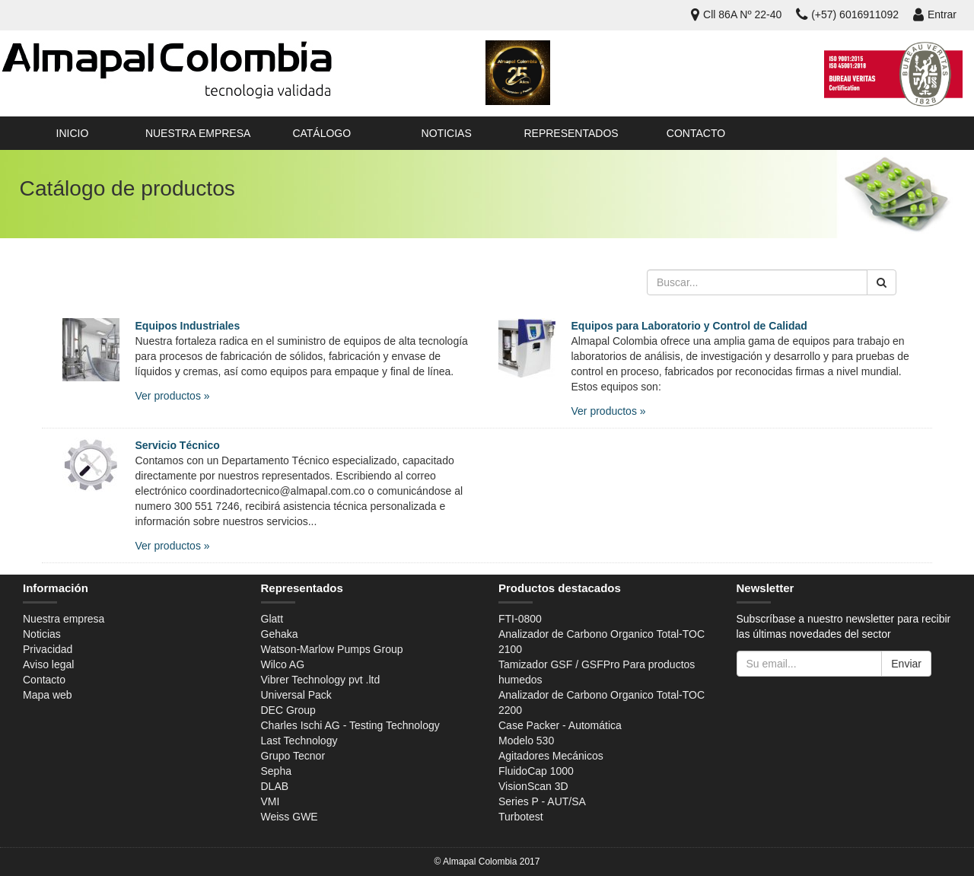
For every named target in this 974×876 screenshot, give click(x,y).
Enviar (906, 664)
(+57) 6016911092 (847, 14)
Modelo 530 (526, 740)
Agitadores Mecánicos (550, 756)
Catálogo (321, 133)
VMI (270, 801)
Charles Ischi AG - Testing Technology (350, 725)
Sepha (276, 771)
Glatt (272, 619)
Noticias (447, 133)
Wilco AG (283, 664)
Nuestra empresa (197, 133)
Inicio (72, 133)
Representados (571, 133)
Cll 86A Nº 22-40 (736, 14)
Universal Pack (296, 695)
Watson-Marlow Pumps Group (332, 649)
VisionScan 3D (533, 786)
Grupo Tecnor (293, 756)
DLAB (275, 786)
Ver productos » (172, 396)
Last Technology (299, 740)
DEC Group (288, 710)
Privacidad (47, 649)
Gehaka (279, 634)
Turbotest (520, 817)
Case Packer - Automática (560, 725)
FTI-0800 (520, 619)
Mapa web (47, 695)
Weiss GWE (289, 817)
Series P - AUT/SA (542, 801)
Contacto (696, 133)
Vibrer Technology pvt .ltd (320, 680)
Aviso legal (48, 664)
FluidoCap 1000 (536, 771)
